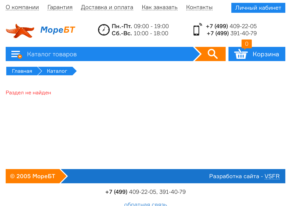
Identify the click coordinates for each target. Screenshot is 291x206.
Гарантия (59, 7)
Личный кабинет (258, 7)
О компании (22, 7)
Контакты (199, 7)
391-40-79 (232, 33)
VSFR (272, 176)
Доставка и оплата (107, 7)
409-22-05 (231, 26)
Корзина (260, 52)
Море (40, 31)
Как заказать (160, 7)
